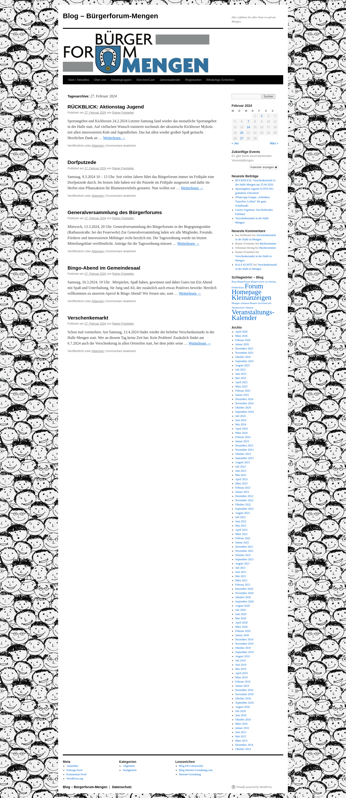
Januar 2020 (242, 635)
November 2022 (244, 500)
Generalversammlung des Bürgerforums (115, 212)
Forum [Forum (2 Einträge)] (254, 286)
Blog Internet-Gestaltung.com (196, 770)
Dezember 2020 (244, 588)
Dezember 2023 (244, 445)
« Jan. (235, 143)
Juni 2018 (240, 715)
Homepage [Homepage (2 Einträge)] (246, 292)
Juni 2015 (240, 732)
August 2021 (242, 563)
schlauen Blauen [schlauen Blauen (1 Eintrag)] (249, 303)
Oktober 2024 (243, 407)
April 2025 (241, 382)
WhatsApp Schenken (220, 80)
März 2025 (241, 386)
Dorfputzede (82, 162)
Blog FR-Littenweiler (191, 766)
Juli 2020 (240, 610)
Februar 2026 (242, 340)
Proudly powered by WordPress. (254, 787)
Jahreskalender (170, 80)
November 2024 (244, 403)
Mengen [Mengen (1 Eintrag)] (236, 303)
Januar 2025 (242, 395)
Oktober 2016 (243, 719)
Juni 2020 (240, 614)
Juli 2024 (240, 416)
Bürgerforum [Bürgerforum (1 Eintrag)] (243, 281)
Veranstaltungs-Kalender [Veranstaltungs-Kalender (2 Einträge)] (253, 314)
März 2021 (241, 580)
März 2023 (241, 483)
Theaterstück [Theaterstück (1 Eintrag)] (238, 307)
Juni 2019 (240, 664)
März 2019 (241, 677)
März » (274, 143)
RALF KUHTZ (244, 264)
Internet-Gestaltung (190, 774)
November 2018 (244, 694)
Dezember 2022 (244, 496)
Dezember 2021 (244, 546)
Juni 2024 (240, 420)
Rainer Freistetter (123, 112)
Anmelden (72, 766)
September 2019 (244, 652)
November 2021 (244, 551)
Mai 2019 (240, 669)
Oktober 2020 (243, 597)
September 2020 (244, 601)
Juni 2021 (240, 572)
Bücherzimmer (268, 243)
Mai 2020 (240, 618)
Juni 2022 (240, 521)
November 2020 (244, 593)
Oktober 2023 (243, 454)
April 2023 (241, 479)
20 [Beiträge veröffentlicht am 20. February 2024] (241, 132)
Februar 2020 (242, 631)
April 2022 (241, 529)
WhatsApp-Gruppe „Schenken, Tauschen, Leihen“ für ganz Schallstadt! (252, 201)
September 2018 (244, 702)
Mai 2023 (240, 475)
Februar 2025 (242, 390)
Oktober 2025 (243, 357)
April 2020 (241, 622)
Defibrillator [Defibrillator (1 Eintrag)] (238, 287)
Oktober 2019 (243, 648)
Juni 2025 (240, 373)
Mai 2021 (240, 576)
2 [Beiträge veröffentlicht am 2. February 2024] (262, 116)
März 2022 (241, 534)
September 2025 (244, 361)
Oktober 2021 (243, 555)
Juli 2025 (240, 369)
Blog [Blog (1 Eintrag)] (234, 281)
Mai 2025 (240, 378)
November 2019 (244, 643)
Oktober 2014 (243, 749)
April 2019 (241, 673)
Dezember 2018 (244, 690)
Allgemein (98, 145)
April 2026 (241, 331)
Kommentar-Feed (76, 774)
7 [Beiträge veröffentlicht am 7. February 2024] (248, 121)
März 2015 (241, 740)
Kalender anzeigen (264, 167)
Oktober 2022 (243, 504)
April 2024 (241, 428)
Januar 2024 (242, 441)
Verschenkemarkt (88, 317)
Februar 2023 (242, 487)
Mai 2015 (240, 736)
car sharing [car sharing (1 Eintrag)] (270, 281)
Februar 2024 (242, 437)
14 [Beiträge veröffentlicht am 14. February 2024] (248, 127)
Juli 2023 (240, 466)
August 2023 (242, 462)
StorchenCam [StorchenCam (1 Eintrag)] (264, 303)
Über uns (100, 80)
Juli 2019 (240, 660)
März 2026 (241, 336)
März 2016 (241, 723)
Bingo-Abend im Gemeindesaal (104, 268)
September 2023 (244, 458)
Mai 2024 (240, 424)
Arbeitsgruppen (121, 80)
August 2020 (242, 605)
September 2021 (244, 559)
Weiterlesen (114, 138)
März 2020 (241, 626)
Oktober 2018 (243, 698)
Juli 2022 (240, 517)
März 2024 (241, 432)
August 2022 (242, 513)
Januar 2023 (242, 492)
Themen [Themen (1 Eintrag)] (249, 307)
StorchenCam (145, 80)
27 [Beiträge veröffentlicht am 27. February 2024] (241, 138)
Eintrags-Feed (74, 770)
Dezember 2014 (244, 744)
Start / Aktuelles (78, 80)
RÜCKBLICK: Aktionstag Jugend (106, 106)
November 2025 (244, 352)
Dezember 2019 (244, 639)
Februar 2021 (242, 584)
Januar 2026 (242, 344)
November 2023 (244, 449)
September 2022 (244, 508)
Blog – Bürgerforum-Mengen (110, 16)
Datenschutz (122, 787)
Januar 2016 (242, 728)
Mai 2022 (240, 525)
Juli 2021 (240, 567)
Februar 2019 (242, 681)
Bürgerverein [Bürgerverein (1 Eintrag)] (257, 281)
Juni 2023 (240, 470)
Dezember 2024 (244, 399)
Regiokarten (193, 80)
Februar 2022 (242, 538)
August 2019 (242, 656)
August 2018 (242, 707)
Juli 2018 (240, 711)
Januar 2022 (242, 542)
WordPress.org (75, 778)
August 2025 (242, 365)
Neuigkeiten (130, 770)
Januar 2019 (242, 685)
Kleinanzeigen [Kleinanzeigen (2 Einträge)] (251, 297)
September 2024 (244, 411)
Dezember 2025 (244, 348)
